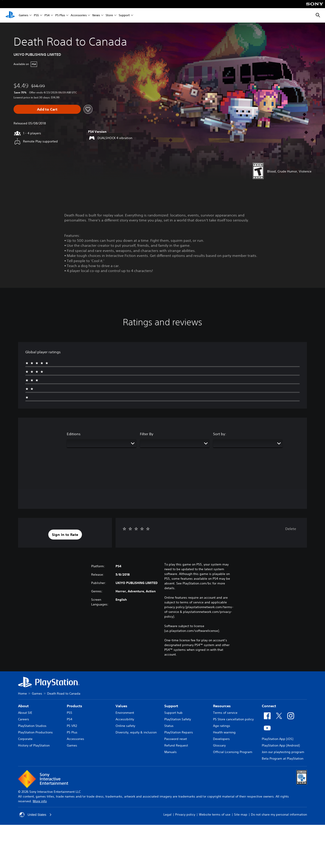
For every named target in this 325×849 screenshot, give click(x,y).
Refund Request (176, 745)
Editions (74, 434)
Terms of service (225, 713)
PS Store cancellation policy (233, 719)
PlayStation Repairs (178, 732)
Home (22, 693)
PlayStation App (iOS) (277, 739)
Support (124, 15)
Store (109, 15)
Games (23, 15)
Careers (23, 719)
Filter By (146, 434)
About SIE (25, 713)
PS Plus (60, 15)
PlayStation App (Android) (281, 745)
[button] (65, 534)
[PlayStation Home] (10, 15)
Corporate (25, 739)
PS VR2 (72, 726)
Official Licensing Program (232, 752)
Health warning (224, 732)
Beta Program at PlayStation (282, 758)
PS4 (47, 15)
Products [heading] (74, 706)
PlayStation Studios (32, 726)
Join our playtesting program (283, 752)
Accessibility (125, 719)
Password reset (175, 739)
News (96, 15)
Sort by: (219, 434)
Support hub (173, 713)
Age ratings (221, 726)
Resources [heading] (222, 706)
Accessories (79, 15)
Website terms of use (214, 814)
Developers (221, 739)
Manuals (170, 752)
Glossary (219, 745)
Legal (167, 814)
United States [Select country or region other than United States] (35, 815)
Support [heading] (171, 706)
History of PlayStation (34, 745)
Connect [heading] (269, 706)
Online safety (125, 726)
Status (169, 726)
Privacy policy (185, 814)
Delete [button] (290, 528)
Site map (240, 814)
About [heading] (23, 706)
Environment (125, 713)
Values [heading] (121, 706)
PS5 (36, 15)
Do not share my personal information (279, 814)
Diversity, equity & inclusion (136, 732)
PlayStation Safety (177, 719)
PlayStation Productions (35, 732)
